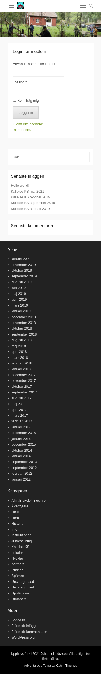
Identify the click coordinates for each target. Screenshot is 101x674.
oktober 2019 (22, 270)
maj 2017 (19, 404)
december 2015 (24, 444)
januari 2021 (21, 259)
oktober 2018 (22, 328)
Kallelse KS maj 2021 (27, 191)
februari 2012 (22, 473)
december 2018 (24, 317)
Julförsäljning (22, 541)
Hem (15, 518)
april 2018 (19, 352)
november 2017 (24, 381)
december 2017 (24, 375)
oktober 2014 (22, 450)
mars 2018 (20, 358)
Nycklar (17, 558)
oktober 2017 (22, 386)
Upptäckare (20, 593)
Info (15, 529)
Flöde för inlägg (24, 626)
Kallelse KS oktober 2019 (30, 197)
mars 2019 (20, 305)
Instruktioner (21, 535)
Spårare (18, 576)
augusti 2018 (22, 340)
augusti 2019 (22, 282)
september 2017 (24, 392)
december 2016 (24, 433)
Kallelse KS (20, 547)
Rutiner (17, 570)
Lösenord (20, 82)
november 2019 (24, 265)
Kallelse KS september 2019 (33, 203)
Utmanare (19, 599)
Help (15, 512)
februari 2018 (22, 363)
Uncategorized (23, 587)
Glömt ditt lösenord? (28, 124)
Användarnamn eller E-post (34, 64)
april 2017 (19, 410)
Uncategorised (23, 582)
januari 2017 (21, 427)
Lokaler (17, 553)
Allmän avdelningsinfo (29, 500)
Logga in (18, 620)
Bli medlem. (22, 130)
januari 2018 (21, 369)
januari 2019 (21, 311)
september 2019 (24, 276)
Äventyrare (20, 506)
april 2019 (19, 299)
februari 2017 (22, 421)
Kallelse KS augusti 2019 (30, 209)
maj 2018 (19, 346)
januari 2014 (21, 456)
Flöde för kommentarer (29, 632)
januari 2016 (21, 439)
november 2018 (24, 323)
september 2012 (24, 468)
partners (18, 564)
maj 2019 (19, 294)
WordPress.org (23, 637)
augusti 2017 (22, 398)
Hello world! (20, 185)
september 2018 (24, 334)
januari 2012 (21, 479)
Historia (17, 523)
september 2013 (24, 462)
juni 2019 (19, 288)
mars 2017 (20, 415)
